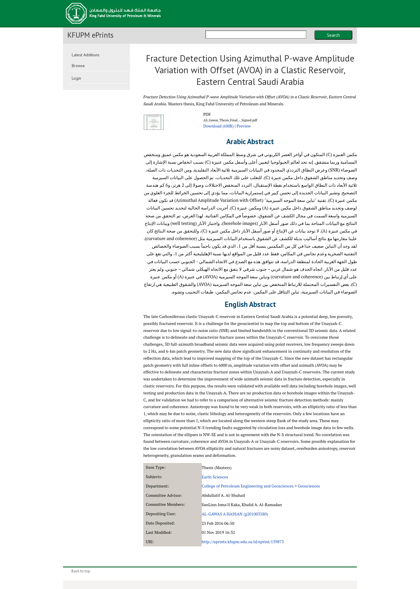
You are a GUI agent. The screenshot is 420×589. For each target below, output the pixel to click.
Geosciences (309, 486)
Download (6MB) (218, 126)
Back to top (80, 571)
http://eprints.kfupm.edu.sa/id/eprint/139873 (243, 541)
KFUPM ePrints (90, 35)
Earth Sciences (215, 477)
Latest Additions (85, 54)
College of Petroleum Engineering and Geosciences (248, 486)
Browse (78, 65)
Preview (244, 126)
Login (76, 78)
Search (333, 35)
